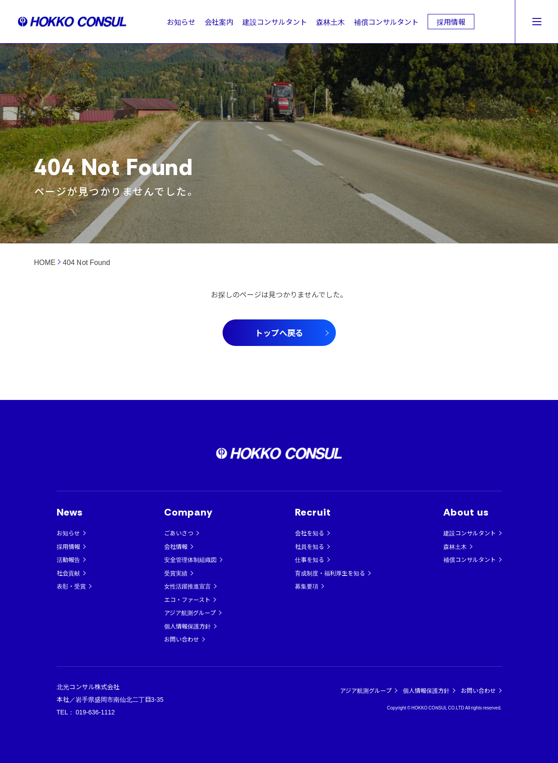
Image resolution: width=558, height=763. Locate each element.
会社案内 (219, 21)
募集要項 (306, 586)
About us (466, 512)
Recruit (313, 512)
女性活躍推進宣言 (187, 586)
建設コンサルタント (274, 21)
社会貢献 (68, 573)
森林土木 (330, 21)
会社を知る (309, 533)
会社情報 (175, 546)
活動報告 (68, 559)
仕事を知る (309, 559)
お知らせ (181, 21)
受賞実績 (175, 573)
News (70, 512)
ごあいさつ (178, 533)
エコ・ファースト (187, 599)
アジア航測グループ (190, 612)
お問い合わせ (181, 639)
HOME (45, 261)
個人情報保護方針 (187, 626)
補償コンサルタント (386, 21)
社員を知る (309, 546)
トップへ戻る (279, 332)
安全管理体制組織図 (190, 559)
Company (188, 512)
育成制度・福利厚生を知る (330, 573)
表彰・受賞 (71, 586)
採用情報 (451, 21)
